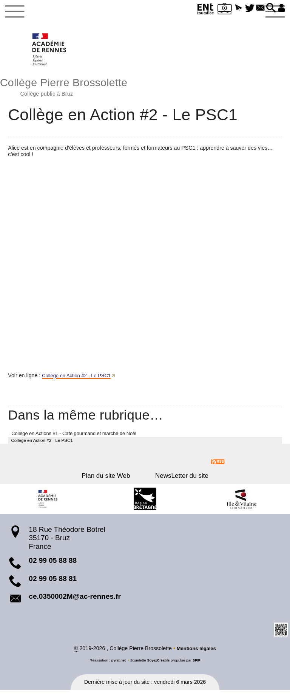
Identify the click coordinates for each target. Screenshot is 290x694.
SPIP (198, 664)
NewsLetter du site (176, 479)
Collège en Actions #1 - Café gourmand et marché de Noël (73, 436)
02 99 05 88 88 (53, 564)
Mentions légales (196, 652)
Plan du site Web (111, 479)
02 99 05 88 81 (53, 582)
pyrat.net (117, 664)
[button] (231, 8)
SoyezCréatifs (158, 664)
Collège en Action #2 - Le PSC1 (79, 378)
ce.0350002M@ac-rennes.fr (75, 600)
